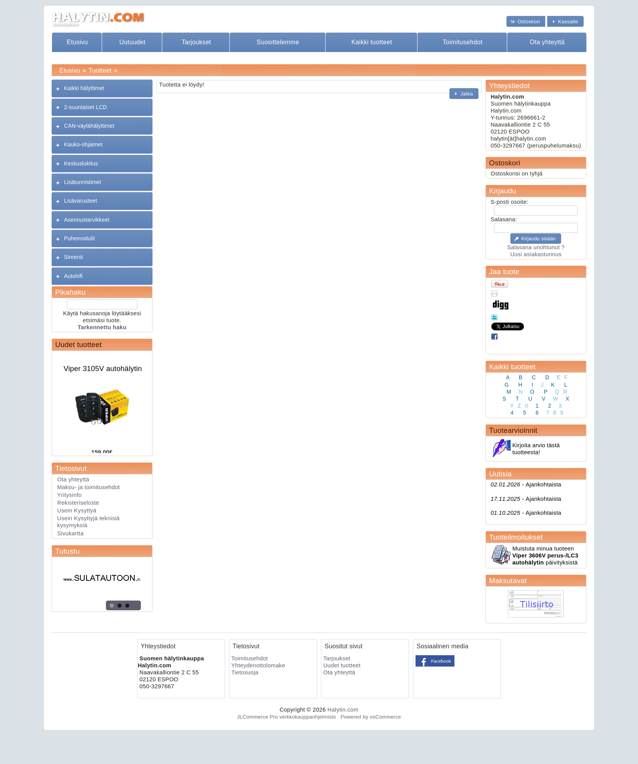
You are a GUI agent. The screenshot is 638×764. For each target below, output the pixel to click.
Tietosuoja (244, 672)
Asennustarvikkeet (86, 220)
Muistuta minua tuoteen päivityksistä (545, 555)
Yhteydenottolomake (258, 665)
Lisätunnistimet (82, 182)
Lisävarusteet (80, 201)
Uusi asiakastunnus (536, 254)
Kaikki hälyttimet (84, 88)
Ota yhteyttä (547, 42)
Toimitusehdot (463, 42)
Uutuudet (132, 42)
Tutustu (67, 551)
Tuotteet (99, 70)
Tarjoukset (196, 42)
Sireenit (73, 257)
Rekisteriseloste (78, 503)
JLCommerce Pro (257, 717)
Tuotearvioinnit (513, 430)
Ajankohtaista (526, 484)
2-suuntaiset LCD (85, 107)
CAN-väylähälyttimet (89, 126)
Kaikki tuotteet (371, 42)
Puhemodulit (79, 238)
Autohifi (73, 276)
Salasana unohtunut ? (536, 247)
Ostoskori (504, 163)
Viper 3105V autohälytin (103, 370)
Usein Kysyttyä (76, 510)
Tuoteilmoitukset (516, 537)
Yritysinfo (69, 495)
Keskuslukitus (81, 163)
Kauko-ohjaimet (83, 144)
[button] (525, 21)
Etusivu (77, 42)
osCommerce (385, 717)
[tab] (102, 88)
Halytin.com (343, 710)
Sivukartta (70, 533)
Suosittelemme (278, 42)
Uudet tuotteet (78, 344)
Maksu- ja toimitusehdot (88, 487)
